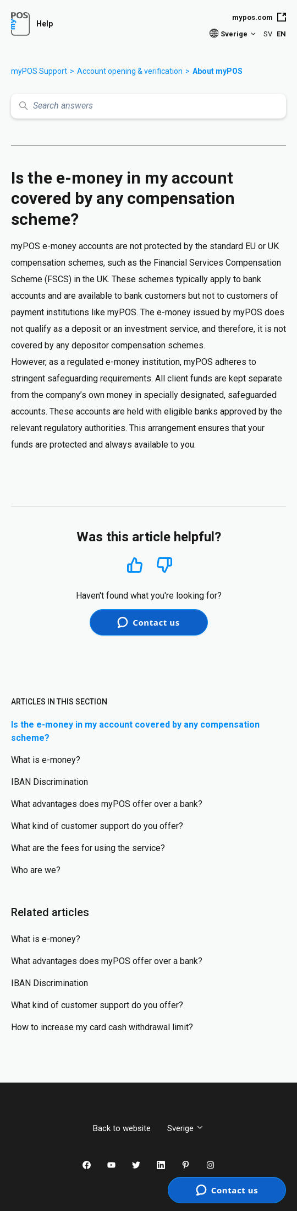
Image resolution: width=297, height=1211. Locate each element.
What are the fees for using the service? (88, 848)
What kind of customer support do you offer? (97, 826)
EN (281, 34)
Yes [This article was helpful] (135, 564)
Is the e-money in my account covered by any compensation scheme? (135, 731)
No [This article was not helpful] (164, 565)
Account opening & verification (130, 71)
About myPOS (218, 71)
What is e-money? (45, 760)
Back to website (122, 1128)
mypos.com (259, 17)
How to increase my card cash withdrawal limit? (102, 1027)
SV (267, 34)
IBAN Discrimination (49, 782)
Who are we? (36, 870)
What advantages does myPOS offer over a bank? (106, 804)
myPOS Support (39, 71)
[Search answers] (148, 106)
